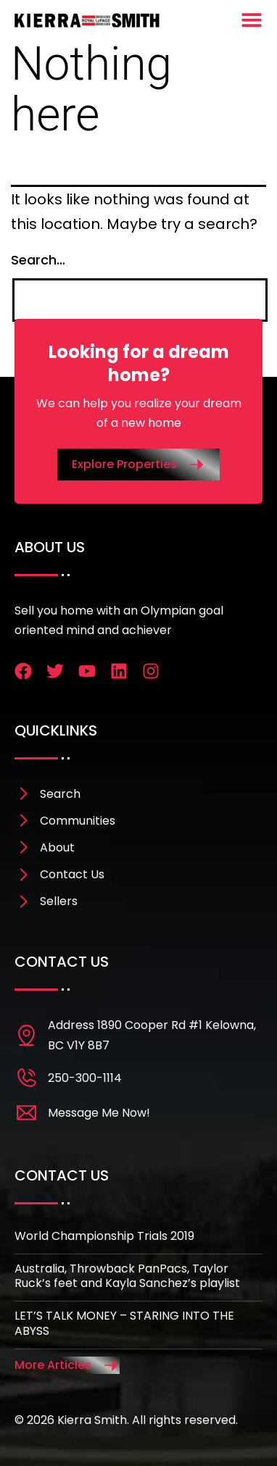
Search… (38, 260)
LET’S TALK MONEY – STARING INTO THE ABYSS (124, 1323)
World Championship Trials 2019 (104, 1236)
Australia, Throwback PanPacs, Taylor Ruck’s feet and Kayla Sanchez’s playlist (127, 1276)
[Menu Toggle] (251, 19)
